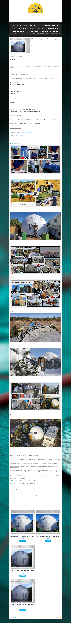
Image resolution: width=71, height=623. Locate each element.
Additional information (19, 60)
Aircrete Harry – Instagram (18, 137)
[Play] (35, 163)
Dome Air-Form (35, 49)
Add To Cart (22, 544)
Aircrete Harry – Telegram (18, 139)
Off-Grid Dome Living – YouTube (29, 136)
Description (12, 60)
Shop (14, 37)
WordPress (22, 621)
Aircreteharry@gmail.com (19, 70)
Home (12, 37)
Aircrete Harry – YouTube (26, 134)
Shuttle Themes (15, 621)
